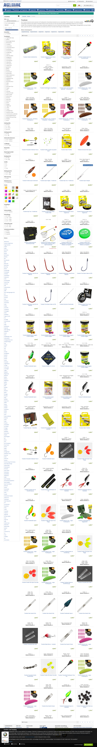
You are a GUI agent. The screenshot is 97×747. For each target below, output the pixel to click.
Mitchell (6, 390)
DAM (5, 290)
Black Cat (6, 263)
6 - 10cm (8, 126)
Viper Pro (6, 519)
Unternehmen (19, 727)
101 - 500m (8, 145)
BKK (5, 261)
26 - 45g (8, 159)
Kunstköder (68, 31)
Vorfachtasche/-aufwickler (11, 114)
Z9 (4, 538)
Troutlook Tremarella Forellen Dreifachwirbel (30, 676)
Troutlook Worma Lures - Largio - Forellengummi (30, 88)
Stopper (8, 104)
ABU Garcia (6, 241)
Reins (5, 439)
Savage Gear (6, 451)
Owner (5, 404)
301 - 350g (8, 174)
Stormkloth (6, 489)
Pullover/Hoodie (9, 93)
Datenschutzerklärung (29, 737)
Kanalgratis (6, 353)
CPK (5, 285)
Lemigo (5, 365)
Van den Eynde (7, 516)
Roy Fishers (6, 445)
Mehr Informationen (8, 741)
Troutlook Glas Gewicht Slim (30, 613)
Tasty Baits (6, 499)
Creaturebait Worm (10, 47)
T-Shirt (7, 107)
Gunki (5, 333)
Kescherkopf (9, 72)
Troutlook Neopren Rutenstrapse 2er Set (48, 490)
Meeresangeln (89, 727)
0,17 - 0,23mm (9, 211)
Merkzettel (80, 1)
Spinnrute (8, 101)
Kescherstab (9, 73)
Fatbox (5, 306)
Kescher (8, 70)
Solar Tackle (6, 470)
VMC (5, 521)
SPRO (5, 477)
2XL (7, 168)
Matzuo (5, 378)
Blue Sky (6, 267)
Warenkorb (89, 1)
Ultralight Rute (9, 110)
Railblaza (6, 431)
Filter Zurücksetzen (11, 21)
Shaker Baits (7, 465)
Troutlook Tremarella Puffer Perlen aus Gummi (85, 707)
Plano (5, 419)
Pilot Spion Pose (9, 86)
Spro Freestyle (7, 478)
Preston (5, 423)
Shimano (6, 468)
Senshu (5, 460)
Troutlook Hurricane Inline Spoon (84, 149)
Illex (5, 343)
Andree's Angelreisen (8, 243)
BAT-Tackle (6, 255)
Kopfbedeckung (9, 78)
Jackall (5, 345)
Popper (7, 88)
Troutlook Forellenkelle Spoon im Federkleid (66, 490)
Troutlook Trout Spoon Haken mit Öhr (84, 273)
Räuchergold (7, 436)
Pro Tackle (6, 426)
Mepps (5, 384)
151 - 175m (8, 226)
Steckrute (8, 153)
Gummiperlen (9, 60)
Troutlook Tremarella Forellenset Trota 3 (30, 149)
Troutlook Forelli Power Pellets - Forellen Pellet (48, 212)
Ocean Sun (6, 400)
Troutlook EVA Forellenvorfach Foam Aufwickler (48, 428)
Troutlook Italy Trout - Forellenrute (66, 180)
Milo (5, 389)
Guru (5, 334)
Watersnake (6, 526)
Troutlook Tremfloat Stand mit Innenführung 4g (85, 57)
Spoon (7, 102)
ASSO (5, 248)
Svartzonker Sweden (8, 495)
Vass (5, 517)
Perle (7, 84)
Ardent (5, 246)
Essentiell (7, 744)
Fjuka (5, 312)
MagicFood (6, 373)
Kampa (5, 351)
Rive (5, 441)
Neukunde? (19, 1)
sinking (7, 230)
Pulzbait (6, 429)
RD (4, 438)
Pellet (7, 83)
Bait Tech (6, 250)
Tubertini (6, 512)
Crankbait (8, 44)
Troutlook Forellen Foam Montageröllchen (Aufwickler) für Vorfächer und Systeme (66, 243)
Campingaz (6, 272)
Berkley (5, 256)
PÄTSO (5, 411)
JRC (5, 348)
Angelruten (47, 31)
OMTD (5, 402)
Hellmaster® (6, 338)
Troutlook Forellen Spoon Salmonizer (30, 180)
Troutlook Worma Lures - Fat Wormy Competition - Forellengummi (48, 119)
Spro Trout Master (8, 484)
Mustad (5, 395)
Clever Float (6, 282)
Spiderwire (6, 475)
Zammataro (6, 540)
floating (7, 232)
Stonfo (5, 487)
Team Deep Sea (7, 501)
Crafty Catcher (7, 287)
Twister (7, 109)
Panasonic (6, 409)
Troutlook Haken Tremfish (66, 149)
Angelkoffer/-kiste (10, 38)
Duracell (6, 297)
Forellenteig (8, 52)
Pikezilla (6, 417)
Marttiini (6, 375)
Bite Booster (6, 260)
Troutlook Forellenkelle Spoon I (66, 613)
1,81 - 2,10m (9, 217)
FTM (5, 322)
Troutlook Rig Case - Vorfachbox (30, 427)
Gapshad (6, 328)
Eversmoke (6, 302)
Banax (5, 253)
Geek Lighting (7, 329)
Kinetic (5, 358)
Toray (5, 507)
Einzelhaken (8, 49)
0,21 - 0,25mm (9, 141)
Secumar (6, 455)
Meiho (5, 382)
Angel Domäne (7, 244)
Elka (5, 299)
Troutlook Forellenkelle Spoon (30, 366)
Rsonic (5, 446)
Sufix (5, 492)
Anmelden (11, 1)
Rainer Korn (6, 433)
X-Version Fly (7, 531)
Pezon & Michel (7, 416)
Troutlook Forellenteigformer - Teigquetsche (85, 521)
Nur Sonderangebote (10, 23)
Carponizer (6, 277)
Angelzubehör (61, 31)
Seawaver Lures (7, 453)
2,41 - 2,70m (9, 221)
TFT (5, 502)
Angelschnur (54, 31)
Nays (5, 397)
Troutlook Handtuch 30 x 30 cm (48, 366)
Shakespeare (7, 467)
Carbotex (6, 273)
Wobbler (8, 118)
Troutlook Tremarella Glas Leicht (66, 458)
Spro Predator (7, 482)
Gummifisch (8, 59)
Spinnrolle (8, 99)
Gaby (5, 324)
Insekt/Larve (9, 65)
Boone (5, 268)
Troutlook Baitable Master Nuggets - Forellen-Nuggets (30, 336)
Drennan (6, 295)
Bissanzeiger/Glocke (10, 41)
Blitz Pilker (6, 265)
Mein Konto (71, 1)
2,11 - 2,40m (9, 219)
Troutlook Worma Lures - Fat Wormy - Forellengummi (30, 119)
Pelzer (5, 412)
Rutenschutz (9, 96)
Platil (5, 421)
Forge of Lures (7, 316)
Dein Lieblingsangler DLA (9, 292)
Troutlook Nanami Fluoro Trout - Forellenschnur (84, 305)
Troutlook (8, 33)
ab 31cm (8, 129)
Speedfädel (6, 473)
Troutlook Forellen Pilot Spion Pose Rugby (84, 459)
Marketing (22, 744)
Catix (5, 278)
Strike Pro (6, 490)
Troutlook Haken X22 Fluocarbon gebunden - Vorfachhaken (67, 88)
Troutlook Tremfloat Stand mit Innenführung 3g (66, 583)
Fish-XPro (6, 307)
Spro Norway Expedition (9, 480)
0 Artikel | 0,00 (88, 5)
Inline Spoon (9, 63)
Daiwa (5, 289)
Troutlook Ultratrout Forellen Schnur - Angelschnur (48, 57)
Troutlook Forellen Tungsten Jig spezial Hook (48, 150)
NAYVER (5, 399)
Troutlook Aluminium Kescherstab (66, 304)
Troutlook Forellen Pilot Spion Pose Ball (30, 582)
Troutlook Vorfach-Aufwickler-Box (30, 57)
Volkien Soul (6, 523)
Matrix (5, 377)
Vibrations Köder (9, 112)
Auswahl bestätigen (78, 744)
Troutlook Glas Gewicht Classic (66, 644)
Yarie (5, 534)
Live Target (6, 368)
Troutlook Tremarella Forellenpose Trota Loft (66, 676)
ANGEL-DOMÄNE (12, 5)
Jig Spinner (8, 67)
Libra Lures (6, 367)
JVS (5, 350)
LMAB (5, 370)
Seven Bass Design (8, 463)
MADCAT (6, 372)
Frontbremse (9, 182)
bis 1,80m (8, 216)
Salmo (5, 450)
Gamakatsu (6, 326)
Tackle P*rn (6, 497)
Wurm (7, 120)
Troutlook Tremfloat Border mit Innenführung (66, 552)
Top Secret (6, 506)
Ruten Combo (9, 94)
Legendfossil (7, 363)
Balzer (5, 251)
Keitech (5, 355)
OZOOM (5, 406)
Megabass (6, 380)
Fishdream (6, 309)
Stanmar (6, 485)
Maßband (8, 80)
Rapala (5, 434)
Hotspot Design (7, 341)
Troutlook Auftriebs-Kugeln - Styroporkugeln (66, 57)
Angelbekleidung (25, 31)
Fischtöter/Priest (9, 50)
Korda (5, 360)
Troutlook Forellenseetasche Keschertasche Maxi (30, 243)
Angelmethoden (33, 31)
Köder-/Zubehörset (10, 75)
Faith (5, 304)
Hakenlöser (8, 62)
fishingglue (6, 311)
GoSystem (6, 331)
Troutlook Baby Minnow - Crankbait (48, 644)
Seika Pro (6, 458)
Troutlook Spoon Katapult (84, 180)
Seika (5, 456)
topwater (8, 234)
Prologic (6, 428)
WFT (5, 529)
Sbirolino (8, 97)
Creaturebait (9, 46)
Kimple (5, 356)
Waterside (6, 524)
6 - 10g (7, 135)
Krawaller (6, 361)
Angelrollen (41, 31)
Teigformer (8, 106)
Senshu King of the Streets (10, 462)
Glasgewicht (8, 57)
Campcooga (6, 270)
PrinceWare (6, 424)
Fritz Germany (7, 321)
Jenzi (5, 346)
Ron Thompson (7, 443)
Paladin (5, 407)
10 (6, 207)
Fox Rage (6, 319)
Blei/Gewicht (9, 42)
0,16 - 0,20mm (9, 139)
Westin (5, 528)
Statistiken (15, 744)
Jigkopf (7, 68)
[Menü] (8, 732)
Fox (5, 317)
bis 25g (7, 157)
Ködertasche (9, 76)
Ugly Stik (6, 514)
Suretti (5, 494)
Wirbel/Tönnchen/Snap (11, 117)
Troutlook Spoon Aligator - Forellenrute (48, 180)
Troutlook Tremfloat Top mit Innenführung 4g (30, 490)
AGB (27, 727)
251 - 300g (8, 172)
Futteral (8, 54)
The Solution (7, 504)
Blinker (80, 727)
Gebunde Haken (9, 55)
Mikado (5, 387)
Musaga (6, 394)
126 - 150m (8, 225)
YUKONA (6, 536)
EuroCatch (6, 300)
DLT (5, 294)
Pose (7, 89)
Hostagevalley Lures (8, 339)
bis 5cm (8, 124)
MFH (5, 385)
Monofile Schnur (9, 81)
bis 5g (7, 133)
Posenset (8, 91)
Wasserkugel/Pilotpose (11, 115)
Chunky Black (7, 280)
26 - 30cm (8, 127)
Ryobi (5, 448)
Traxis (5, 509)
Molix (5, 392)
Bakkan (7, 39)
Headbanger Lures (8, 336)
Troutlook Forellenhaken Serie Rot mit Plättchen (30, 274)
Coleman (6, 283)
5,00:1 (7, 178)
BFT (5, 258)
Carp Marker (6, 275)
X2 (4, 533)
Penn (5, 414)
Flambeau (6, 314)
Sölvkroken (6, 472)
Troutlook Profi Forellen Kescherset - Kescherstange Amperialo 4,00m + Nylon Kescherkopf (48, 243)
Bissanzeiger (76, 727)
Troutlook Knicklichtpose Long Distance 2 (48, 88)
